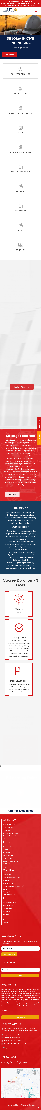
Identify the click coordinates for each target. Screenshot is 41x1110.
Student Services (8, 905)
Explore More (27, 387)
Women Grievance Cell (10, 883)
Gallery (5, 889)
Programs (6, 849)
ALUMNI (7, 5)
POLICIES (37, 3)
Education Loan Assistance (11, 839)
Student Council (29, 5)
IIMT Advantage (8, 855)
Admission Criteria (9, 824)
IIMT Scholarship (8, 864)
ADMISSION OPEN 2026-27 (9, 3)
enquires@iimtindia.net (11, 1035)
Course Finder (7, 858)
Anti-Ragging (7, 880)
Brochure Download (9, 836)
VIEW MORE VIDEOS (20, 804)
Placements (6, 852)
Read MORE (18, 494)
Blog (4, 867)
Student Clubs (7, 908)
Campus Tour (7, 922)
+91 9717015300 (20, 1043)
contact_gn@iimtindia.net (12, 1038)
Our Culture (6, 911)
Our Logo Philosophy (9, 892)
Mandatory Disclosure (24, 1)
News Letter (26, 3)
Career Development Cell (11, 861)
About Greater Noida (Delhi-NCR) (13, 886)
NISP (32, 3)
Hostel (5, 917)
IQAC (21, 5)
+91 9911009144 (9, 1043)
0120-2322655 (8, 1040)
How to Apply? (8, 827)
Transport (6, 920)
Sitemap (37, 1107)
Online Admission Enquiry (11, 833)
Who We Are (7, 875)
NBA (19, 3)
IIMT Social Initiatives (9, 902)
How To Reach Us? (9, 895)
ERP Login (11, 1)
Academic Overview (9, 847)
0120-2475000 (18, 1040)
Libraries (6, 914)
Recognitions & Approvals (11, 877)
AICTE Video (15, 5)
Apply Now (9, 55)
